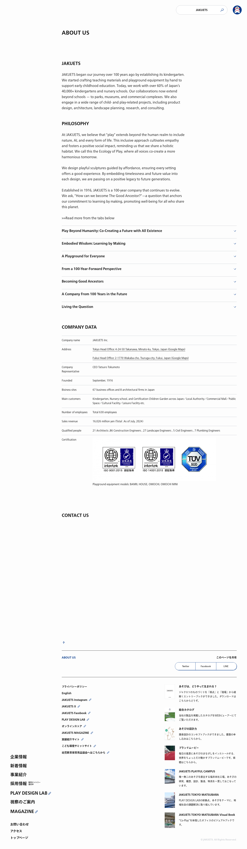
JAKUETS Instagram (74, 700)
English (66, 693)
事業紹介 (18, 775)
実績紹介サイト (71, 739)
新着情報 (18, 766)
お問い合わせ (19, 824)
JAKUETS (202, 10)
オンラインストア (72, 726)
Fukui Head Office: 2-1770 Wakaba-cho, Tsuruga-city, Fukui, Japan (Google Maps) (141, 358)
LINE (226, 666)
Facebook (206, 666)
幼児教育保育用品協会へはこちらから (83, 753)
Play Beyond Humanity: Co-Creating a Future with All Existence (112, 231)
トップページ (19, 838)
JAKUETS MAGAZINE (75, 733)
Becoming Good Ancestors (83, 281)
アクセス (16, 831)
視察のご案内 (22, 802)
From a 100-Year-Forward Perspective (91, 269)
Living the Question (77, 306)
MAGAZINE (22, 811)
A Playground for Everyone (83, 256)
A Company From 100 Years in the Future (94, 294)
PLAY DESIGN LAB (28, 793)
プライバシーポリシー (74, 687)
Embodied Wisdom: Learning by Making (93, 243)
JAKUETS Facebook (74, 713)
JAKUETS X (69, 706)
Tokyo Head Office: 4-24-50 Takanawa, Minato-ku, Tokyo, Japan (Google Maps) (139, 349)
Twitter (185, 666)
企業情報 (18, 757)
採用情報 (18, 784)
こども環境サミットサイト (77, 746)
